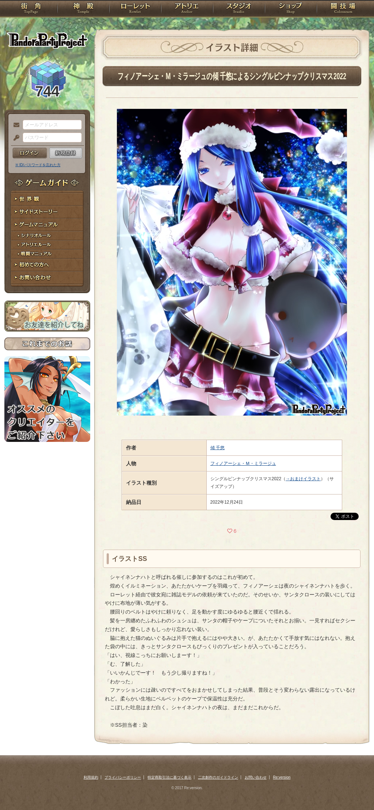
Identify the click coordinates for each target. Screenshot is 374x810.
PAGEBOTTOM (356, 790)
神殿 (83, 9)
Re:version (282, 777)
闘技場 (343, 9)
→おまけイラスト (303, 478)
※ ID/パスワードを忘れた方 (38, 165)
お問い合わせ (47, 277)
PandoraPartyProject (47, 40)
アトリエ (187, 9)
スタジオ (239, 9)
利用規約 (91, 777)
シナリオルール (47, 235)
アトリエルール (47, 244)
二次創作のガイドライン (218, 777)
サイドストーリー (47, 212)
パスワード (14, 138)
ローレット (135, 9)
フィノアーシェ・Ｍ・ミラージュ (243, 463)
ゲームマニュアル (47, 224)
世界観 (47, 199)
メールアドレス (14, 125)
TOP (30, 9)
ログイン (29, 153)
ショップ (291, 9)
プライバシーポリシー (122, 777)
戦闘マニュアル (47, 254)
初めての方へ (47, 265)
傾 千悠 (217, 447)
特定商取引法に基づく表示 (169, 777)
